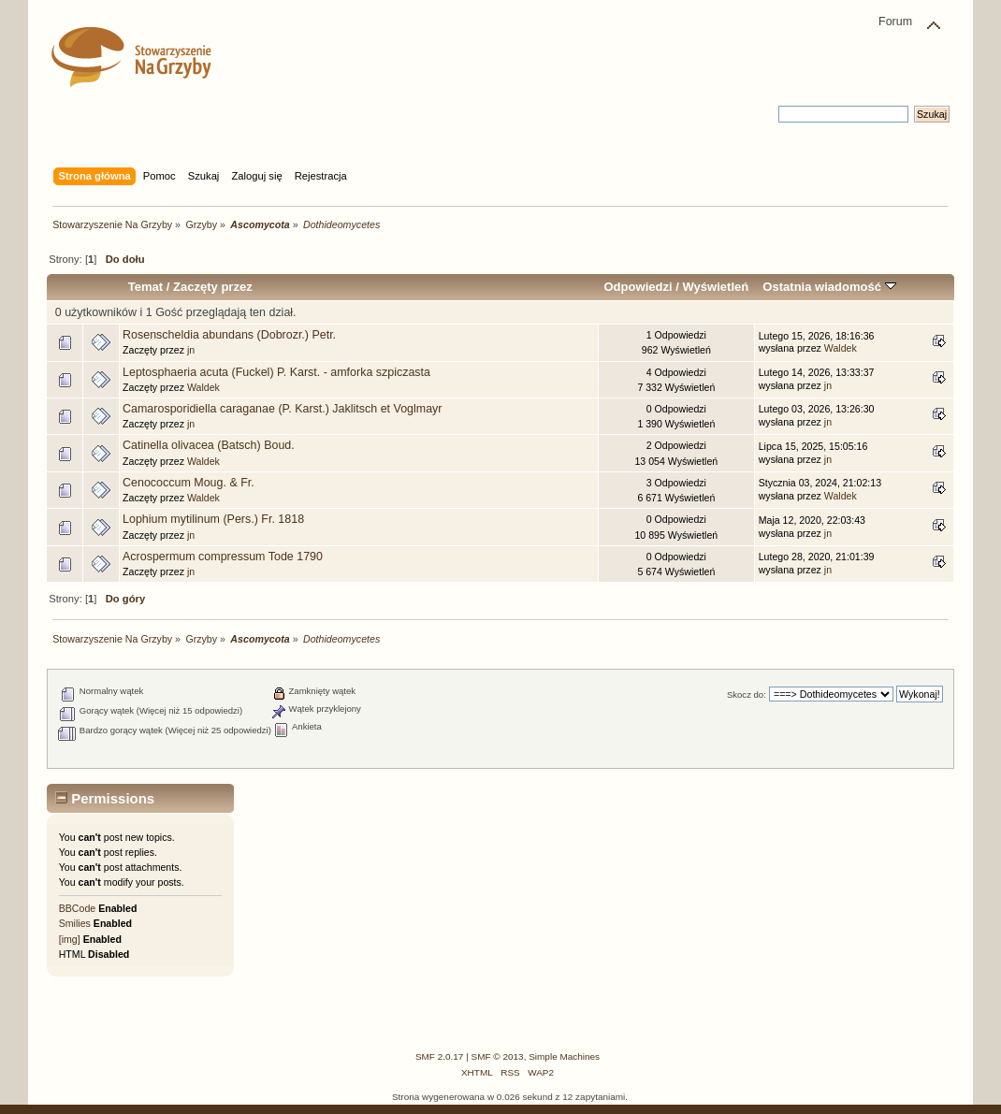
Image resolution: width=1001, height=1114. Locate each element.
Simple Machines (564, 1056)
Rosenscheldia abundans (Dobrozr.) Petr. (229, 334)
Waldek (840, 348)
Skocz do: (746, 694)
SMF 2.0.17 (439, 1056)
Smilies (75, 923)
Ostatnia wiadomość (828, 287)
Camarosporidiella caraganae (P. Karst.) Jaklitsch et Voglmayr (282, 408)
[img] (69, 939)
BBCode (77, 908)
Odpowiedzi (637, 287)
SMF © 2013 (497, 1056)
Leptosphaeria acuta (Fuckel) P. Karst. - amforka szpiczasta (276, 372)
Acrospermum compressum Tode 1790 (223, 556)
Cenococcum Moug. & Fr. (188, 482)
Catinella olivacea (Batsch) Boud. (209, 445)
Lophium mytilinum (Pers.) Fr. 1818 (213, 519)
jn (191, 349)
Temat (145, 287)
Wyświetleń (715, 287)
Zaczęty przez (213, 287)
